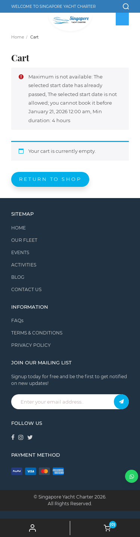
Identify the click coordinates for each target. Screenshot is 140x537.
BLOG (17, 277)
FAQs (17, 320)
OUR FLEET (24, 240)
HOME (18, 228)
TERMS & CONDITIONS (36, 333)
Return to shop (50, 179)
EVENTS (20, 252)
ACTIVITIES (23, 265)
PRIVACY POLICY (31, 345)
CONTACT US (26, 289)
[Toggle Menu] (122, 19)
